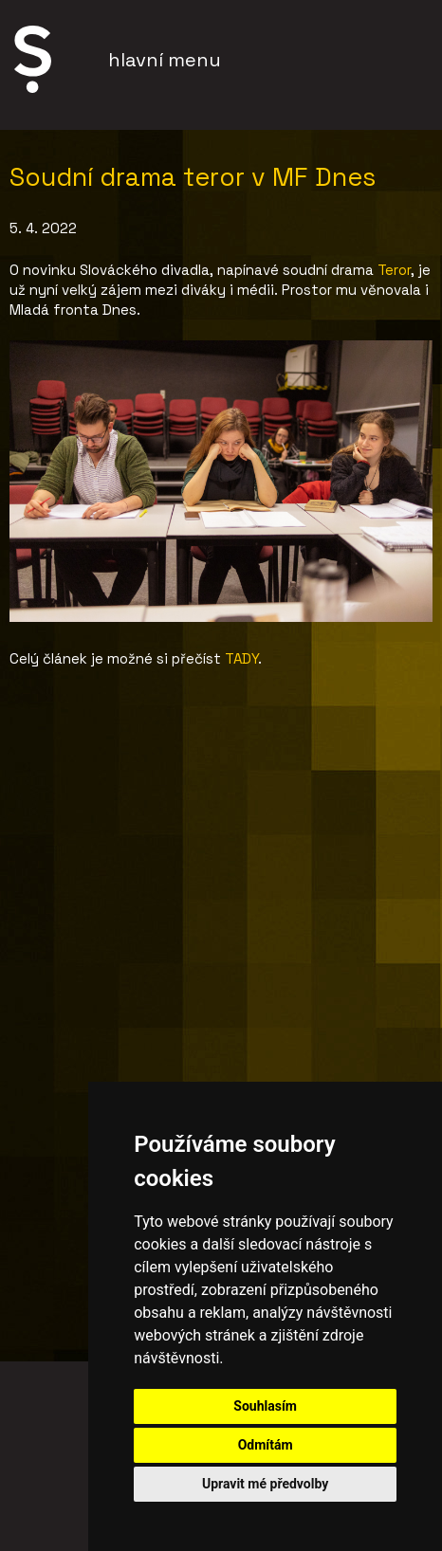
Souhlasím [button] (265, 1406)
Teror (394, 270)
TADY (241, 658)
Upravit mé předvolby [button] (265, 1483)
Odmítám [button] (265, 1444)
